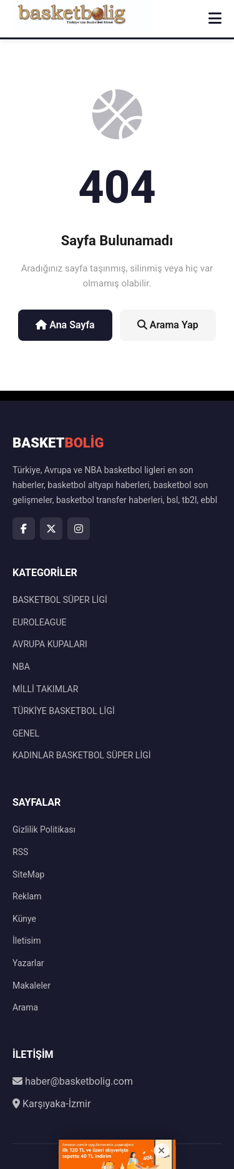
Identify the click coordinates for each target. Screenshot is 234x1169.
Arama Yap (167, 325)
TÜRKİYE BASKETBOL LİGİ (63, 711)
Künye (24, 919)
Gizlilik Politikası (44, 829)
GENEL (25, 733)
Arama (25, 1007)
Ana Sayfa (65, 325)
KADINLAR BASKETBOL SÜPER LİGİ (81, 755)
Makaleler (31, 985)
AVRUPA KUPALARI (49, 644)
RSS (20, 852)
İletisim (26, 941)
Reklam (26, 896)
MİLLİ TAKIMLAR (45, 689)
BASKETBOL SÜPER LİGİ (59, 600)
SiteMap (28, 874)
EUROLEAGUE (39, 622)
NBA (21, 667)
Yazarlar (28, 963)
